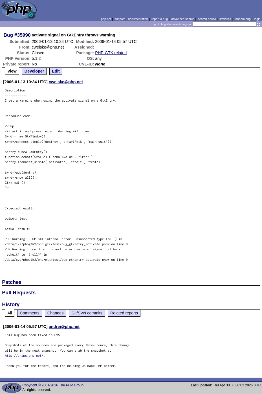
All (9, 313)
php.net (106, 19)
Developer (34, 71)
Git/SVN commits (86, 313)
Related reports (124, 313)
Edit (56, 71)
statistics (225, 19)
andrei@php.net (64, 326)
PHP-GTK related (111, 53)
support (120, 19)
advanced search (182, 19)
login (257, 19)
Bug (8, 35)
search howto (207, 19)
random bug (242, 19)
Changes (55, 313)
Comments (29, 313)
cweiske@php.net (66, 82)
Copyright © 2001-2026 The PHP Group (52, 385)
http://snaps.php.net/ (24, 355)
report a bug (159, 19)
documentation (138, 19)
